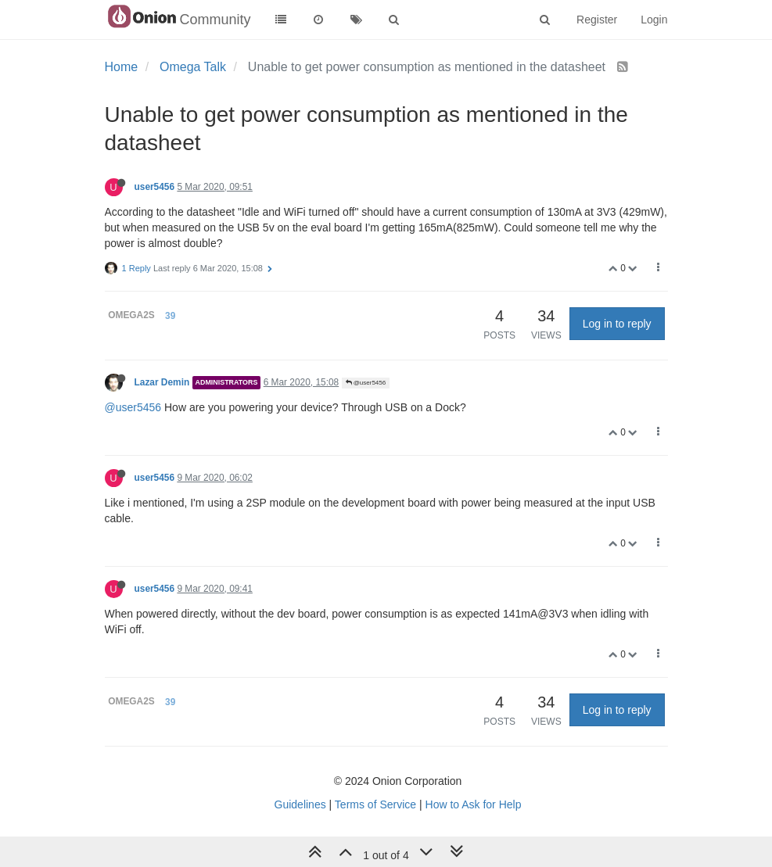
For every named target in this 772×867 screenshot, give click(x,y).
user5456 (155, 186)
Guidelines (300, 804)
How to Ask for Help (473, 804)
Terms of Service (375, 804)
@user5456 (366, 382)
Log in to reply (617, 323)
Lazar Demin (162, 382)
